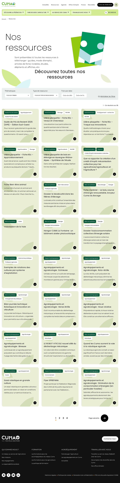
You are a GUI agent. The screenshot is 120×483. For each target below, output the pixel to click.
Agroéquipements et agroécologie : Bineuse (15, 345)
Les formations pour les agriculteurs (43, 460)
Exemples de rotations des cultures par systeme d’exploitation (17, 270)
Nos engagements (8, 461)
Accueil (4, 19)
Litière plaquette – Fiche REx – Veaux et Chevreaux (58, 119)
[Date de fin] (81, 95)
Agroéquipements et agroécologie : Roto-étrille (96, 268)
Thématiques (10, 91)
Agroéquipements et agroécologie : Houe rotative (97, 305)
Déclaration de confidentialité (83, 475)
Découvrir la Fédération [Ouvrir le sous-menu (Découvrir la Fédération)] (13, 12)
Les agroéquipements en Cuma (71, 457)
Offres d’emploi (74, 5)
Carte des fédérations (104, 5)
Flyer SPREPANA (51, 380)
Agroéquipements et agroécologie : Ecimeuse (56, 268)
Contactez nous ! (110, 439)
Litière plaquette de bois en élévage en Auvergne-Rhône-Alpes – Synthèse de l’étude (58, 157)
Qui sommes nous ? (10, 450)
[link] (98, 418)
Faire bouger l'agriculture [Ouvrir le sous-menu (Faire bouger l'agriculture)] (36, 12)
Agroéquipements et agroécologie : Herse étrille (57, 305)
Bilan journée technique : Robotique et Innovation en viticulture (17, 307)
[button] (17, 95)
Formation (37, 450)
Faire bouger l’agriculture (69, 454)
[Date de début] (67, 95)
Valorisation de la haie (15, 226)
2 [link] (59, 418)
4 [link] (67, 418)
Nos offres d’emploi (97, 466)
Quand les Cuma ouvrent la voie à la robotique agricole (99, 345)
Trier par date (66, 91)
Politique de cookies (64, 475)
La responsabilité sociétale (10, 464)
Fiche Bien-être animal (15, 184)
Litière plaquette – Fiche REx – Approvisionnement (18, 156)
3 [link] (63, 418)
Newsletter (91, 5)
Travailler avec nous (101, 450)
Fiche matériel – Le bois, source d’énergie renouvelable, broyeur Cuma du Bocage (99, 193)
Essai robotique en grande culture (17, 381)
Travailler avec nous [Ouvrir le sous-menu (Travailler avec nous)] (80, 12)
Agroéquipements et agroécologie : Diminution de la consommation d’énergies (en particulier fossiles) (99, 384)
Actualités (45, 5)
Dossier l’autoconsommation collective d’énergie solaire (98, 232)
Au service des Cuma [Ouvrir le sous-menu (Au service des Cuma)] (59, 12)
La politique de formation (40, 463)
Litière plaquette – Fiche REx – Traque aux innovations (98, 123)
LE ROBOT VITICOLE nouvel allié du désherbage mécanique (60, 345)
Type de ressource (40, 91)
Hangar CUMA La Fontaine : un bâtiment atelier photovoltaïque (59, 232)
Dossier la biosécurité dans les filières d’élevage (59, 195)
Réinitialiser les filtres (106, 96)
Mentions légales (50, 475)
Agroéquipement (69, 450)
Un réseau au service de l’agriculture (14, 454)
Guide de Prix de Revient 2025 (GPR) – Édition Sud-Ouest (18, 123)
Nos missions (6, 457)
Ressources (55, 5)
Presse (83, 5)
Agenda (63, 5)
